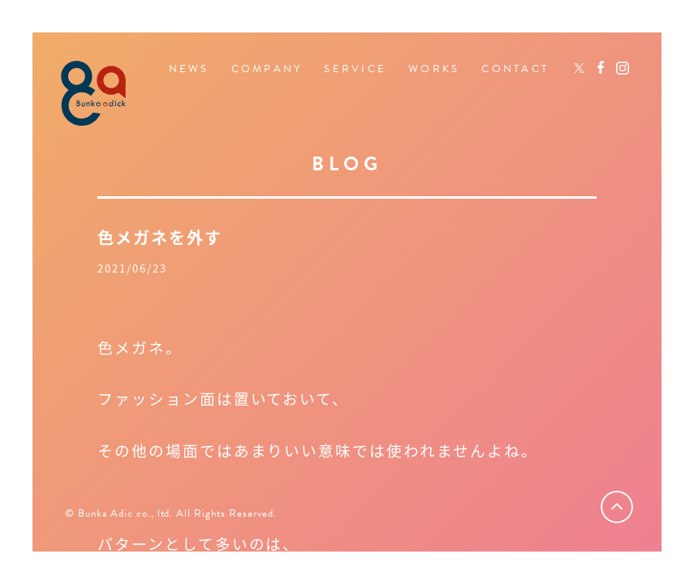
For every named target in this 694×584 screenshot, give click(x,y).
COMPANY (267, 69)
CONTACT (515, 69)
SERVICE (355, 69)
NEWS (189, 69)
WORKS (433, 69)
